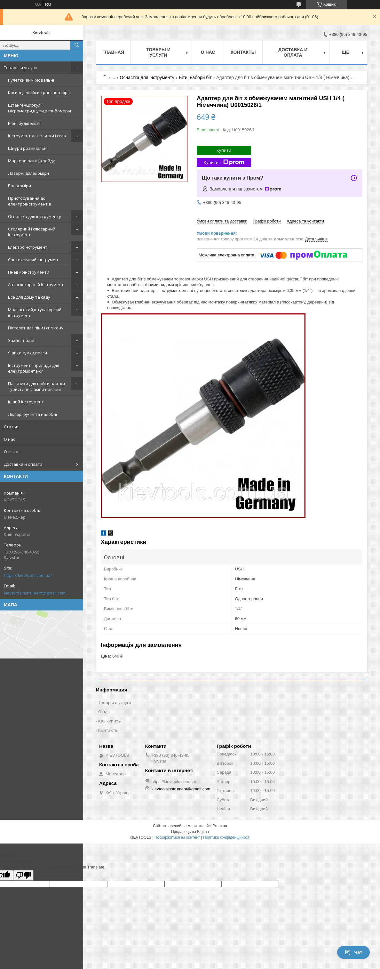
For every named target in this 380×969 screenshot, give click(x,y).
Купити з (224, 162)
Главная (113, 52)
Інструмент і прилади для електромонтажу (33, 368)
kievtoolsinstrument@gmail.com (35, 593)
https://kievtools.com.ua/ (28, 575)
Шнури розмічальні (28, 148)
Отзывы (12, 452)
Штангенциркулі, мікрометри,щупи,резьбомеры (39, 108)
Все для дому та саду (29, 297)
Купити (224, 150)
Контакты (243, 52)
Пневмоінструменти (28, 272)
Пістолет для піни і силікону (35, 328)
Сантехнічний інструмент (34, 259)
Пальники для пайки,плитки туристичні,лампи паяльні (36, 386)
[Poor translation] (23, 875)
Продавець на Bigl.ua (190, 831)
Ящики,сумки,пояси (27, 353)
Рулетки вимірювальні (31, 80)
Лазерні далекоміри (28, 173)
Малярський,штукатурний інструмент (34, 312)
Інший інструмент (26, 402)
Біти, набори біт (195, 77)
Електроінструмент (27, 247)
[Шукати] (76, 45)
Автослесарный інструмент (36, 284)
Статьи (11, 427)
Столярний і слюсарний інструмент (31, 232)
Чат (353, 952)
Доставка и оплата (23, 464)
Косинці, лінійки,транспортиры (39, 92)
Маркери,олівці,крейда (31, 161)
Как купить (109, 721)
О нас (9, 439)
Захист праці (21, 340)
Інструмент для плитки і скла (37, 136)
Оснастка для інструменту (34, 216)
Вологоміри (19, 186)
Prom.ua (220, 826)
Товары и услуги (20, 67)
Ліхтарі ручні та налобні (32, 414)
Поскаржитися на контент (177, 837)
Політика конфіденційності (226, 837)
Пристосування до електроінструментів (29, 201)
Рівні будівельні (24, 123)
